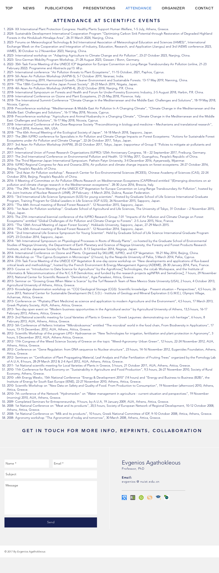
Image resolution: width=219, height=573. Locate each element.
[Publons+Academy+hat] (158, 497)
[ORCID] (141, 497)
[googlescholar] (124, 497)
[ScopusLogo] (166, 497)
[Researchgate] (132, 497)
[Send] (50, 522)
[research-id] (149, 497)
